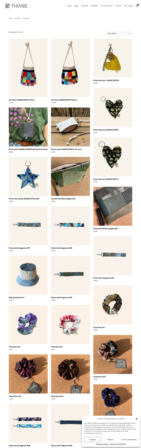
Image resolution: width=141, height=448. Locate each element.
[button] (136, 419)
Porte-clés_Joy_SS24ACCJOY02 (105, 130)
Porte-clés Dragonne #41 (103, 278)
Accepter (92, 439)
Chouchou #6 (56, 347)
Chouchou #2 (99, 327)
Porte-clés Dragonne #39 (61, 248)
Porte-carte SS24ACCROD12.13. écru (66, 149)
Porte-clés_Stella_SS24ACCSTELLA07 (24, 198)
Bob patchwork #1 (17, 297)
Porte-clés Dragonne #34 (61, 445)
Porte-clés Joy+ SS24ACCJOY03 (106, 80)
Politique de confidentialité (117, 444)
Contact (118, 6)
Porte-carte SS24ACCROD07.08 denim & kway (28, 149)
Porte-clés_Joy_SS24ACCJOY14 (105, 179)
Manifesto (94, 6)
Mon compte (128, 6)
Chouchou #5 (14, 347)
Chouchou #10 (99, 376)
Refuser (110, 439)
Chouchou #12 (15, 396)
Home (69, 6)
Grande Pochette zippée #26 (105, 228)
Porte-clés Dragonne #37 (19, 248)
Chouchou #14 (57, 396)
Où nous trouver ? (107, 6)
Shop (76, 6)
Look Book (84, 6)
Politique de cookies (102, 444)
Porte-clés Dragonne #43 (61, 297)
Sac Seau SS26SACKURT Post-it (22, 100)
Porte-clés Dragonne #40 (19, 445)
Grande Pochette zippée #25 (63, 198)
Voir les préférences (128, 439)
